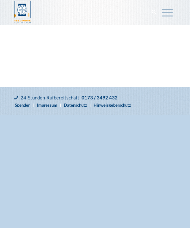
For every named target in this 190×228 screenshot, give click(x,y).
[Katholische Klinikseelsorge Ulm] (79, 12)
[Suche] (154, 12)
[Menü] (167, 12)
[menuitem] (154, 12)
